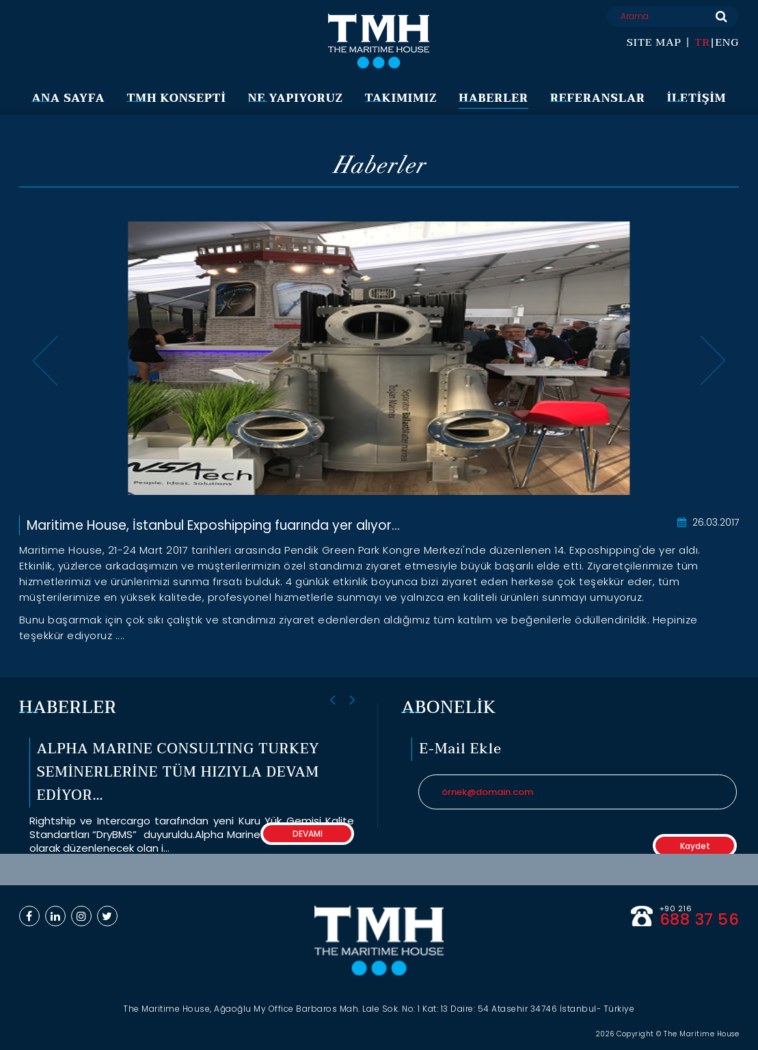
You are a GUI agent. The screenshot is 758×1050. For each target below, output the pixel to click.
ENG (727, 42)
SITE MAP (654, 42)
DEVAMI (308, 833)
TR (701, 42)
